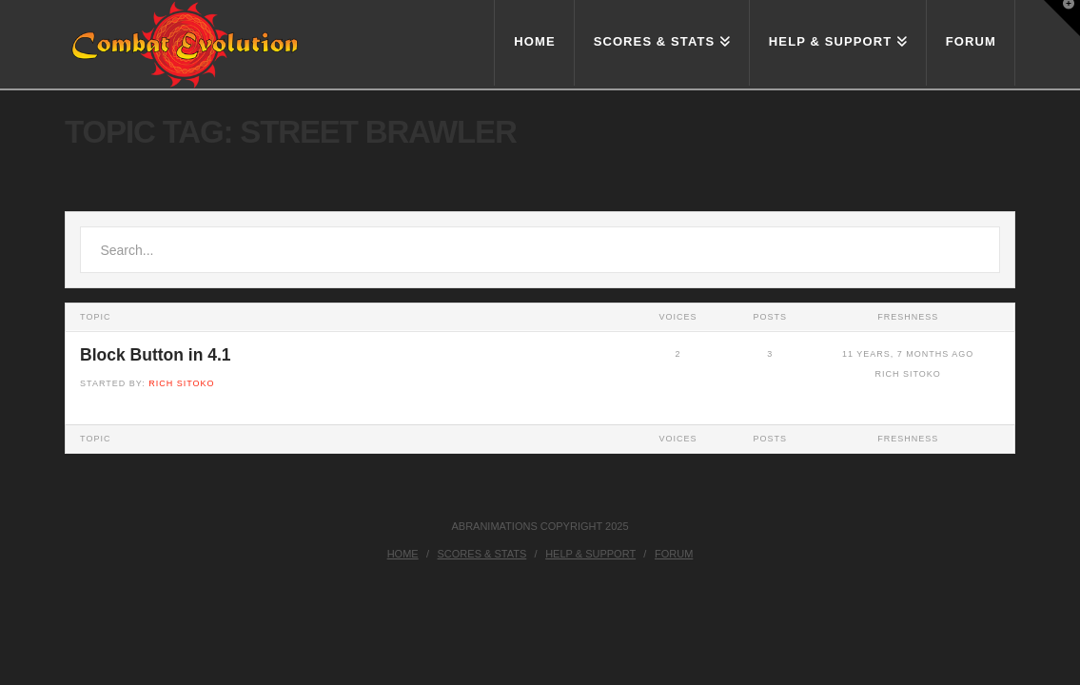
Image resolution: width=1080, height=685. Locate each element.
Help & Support (590, 553)
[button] (1062, 18)
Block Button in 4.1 (155, 354)
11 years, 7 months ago (907, 354)
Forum (674, 553)
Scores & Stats (482, 553)
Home (403, 553)
